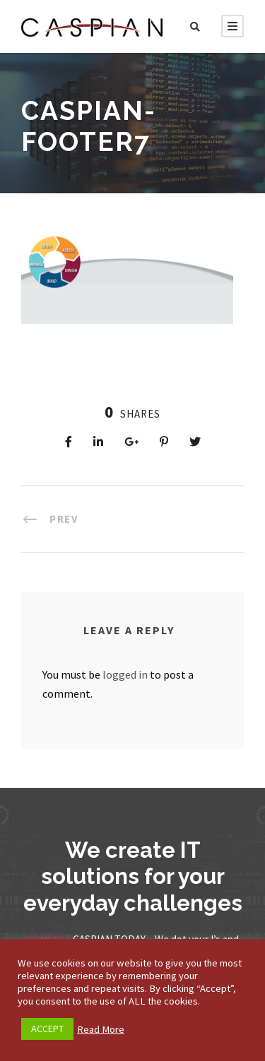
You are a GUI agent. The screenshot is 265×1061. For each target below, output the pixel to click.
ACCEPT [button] (47, 1028)
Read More (100, 1029)
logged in (125, 674)
